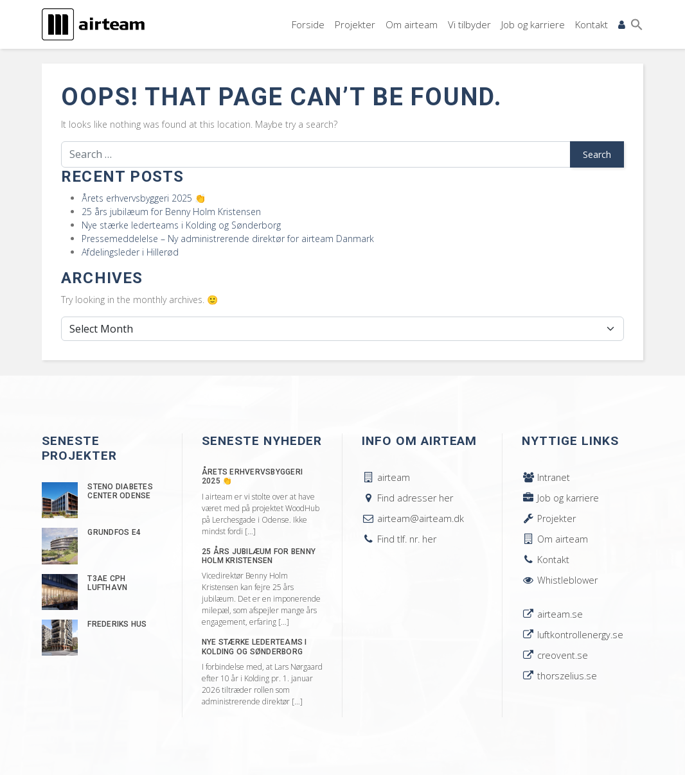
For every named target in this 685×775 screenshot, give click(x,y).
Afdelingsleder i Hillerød (130, 252)
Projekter (355, 24)
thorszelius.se (559, 676)
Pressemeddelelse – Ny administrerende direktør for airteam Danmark (228, 238)
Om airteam (412, 24)
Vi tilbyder (469, 24)
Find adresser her (407, 498)
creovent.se (555, 655)
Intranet (546, 477)
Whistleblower (560, 580)
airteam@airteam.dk (413, 518)
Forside (308, 24)
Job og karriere (533, 24)
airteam (386, 477)
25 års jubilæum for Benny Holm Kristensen (171, 211)
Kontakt (591, 24)
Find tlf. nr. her (399, 539)
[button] (636, 24)
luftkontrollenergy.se (572, 635)
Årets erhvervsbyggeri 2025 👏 (144, 198)
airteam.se (552, 614)
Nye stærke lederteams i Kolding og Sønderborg (181, 225)
